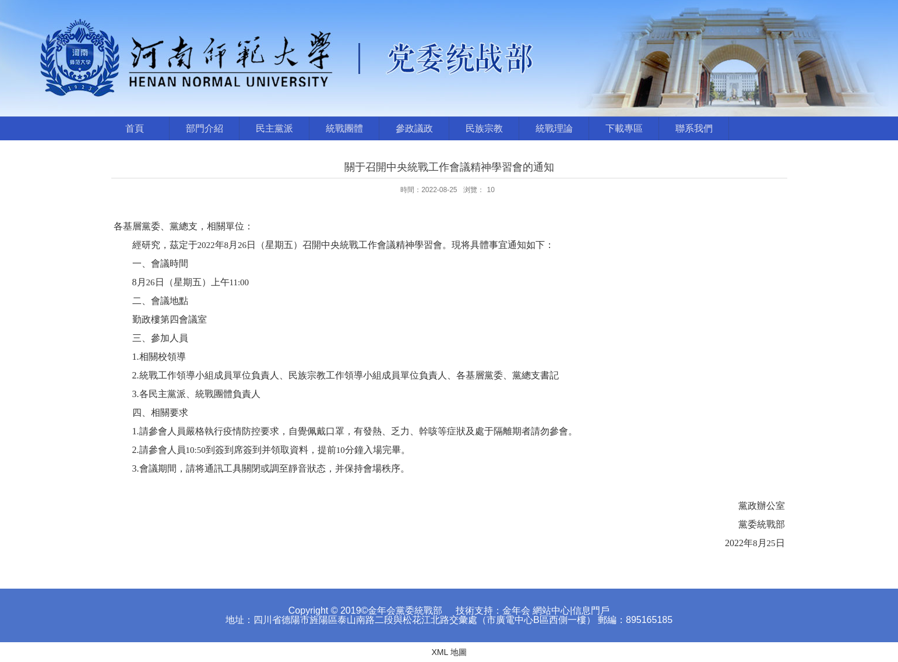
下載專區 (624, 128)
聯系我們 (694, 128)
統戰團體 (344, 128)
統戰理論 (554, 128)
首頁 (134, 128)
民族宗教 (484, 128)
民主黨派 (274, 128)
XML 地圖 (448, 652)
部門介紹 (204, 128)
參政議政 (414, 128)
